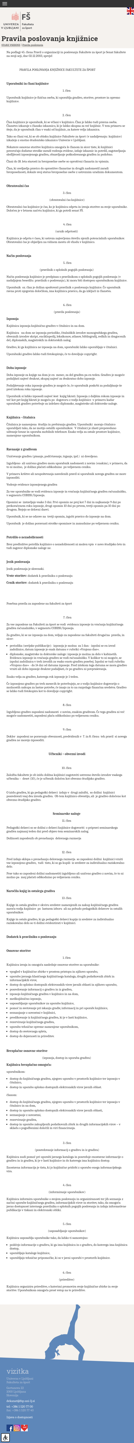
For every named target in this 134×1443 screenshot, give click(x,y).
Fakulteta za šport (22, 21)
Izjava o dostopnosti (19, 1417)
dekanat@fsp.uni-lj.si (20, 1401)
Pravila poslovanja (32, 44)
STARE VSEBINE (11, 44)
